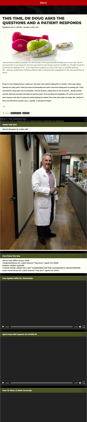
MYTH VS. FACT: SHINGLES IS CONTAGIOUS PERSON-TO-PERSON (32, 121)
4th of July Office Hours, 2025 (15, 261)
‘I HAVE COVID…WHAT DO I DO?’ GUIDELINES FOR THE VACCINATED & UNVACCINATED (41, 268)
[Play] (3, 327)
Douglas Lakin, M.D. (31, 27)
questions (26, 113)
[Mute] (80, 327)
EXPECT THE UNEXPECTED (13, 119)
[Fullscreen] (84, 327)
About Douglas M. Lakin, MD (15, 129)
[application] (43, 305)
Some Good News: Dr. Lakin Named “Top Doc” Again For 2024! (30, 270)
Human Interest (16, 113)
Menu (43, 2)
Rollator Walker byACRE (13, 265)
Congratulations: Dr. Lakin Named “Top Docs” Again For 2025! (30, 263)
